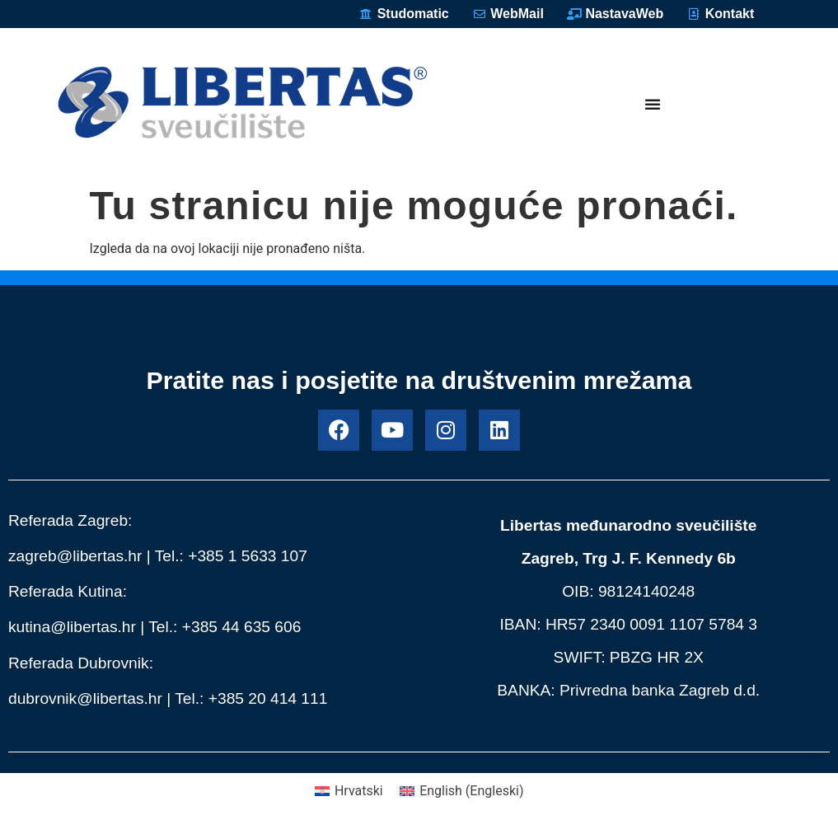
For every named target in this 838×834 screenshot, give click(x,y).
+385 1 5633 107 (247, 556)
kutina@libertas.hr (72, 626)
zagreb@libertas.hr (75, 556)
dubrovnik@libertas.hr (85, 698)
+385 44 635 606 (242, 626)
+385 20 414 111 (268, 698)
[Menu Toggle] (652, 104)
